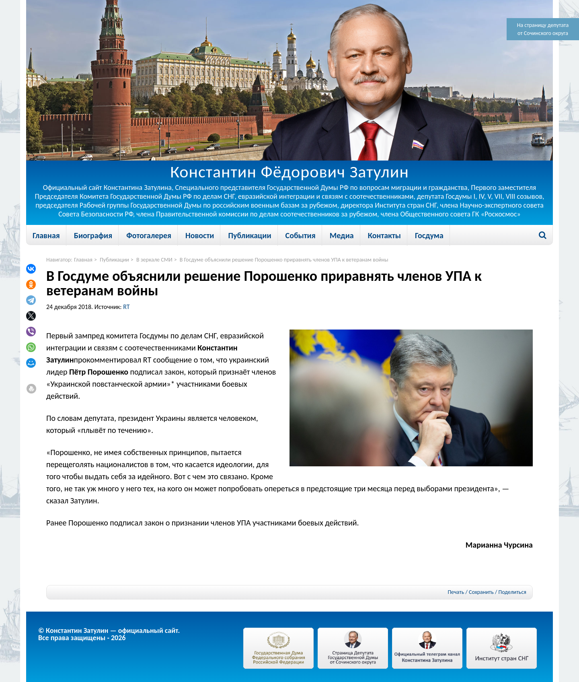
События (300, 235)
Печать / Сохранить (470, 592)
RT (126, 307)
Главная (46, 235)
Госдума (429, 235)
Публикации (249, 235)
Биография (93, 235)
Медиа (342, 235)
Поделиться (512, 592)
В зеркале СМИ (154, 259)
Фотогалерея (148, 235)
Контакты (384, 235)
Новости (199, 235)
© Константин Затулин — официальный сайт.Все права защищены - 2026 (109, 634)
